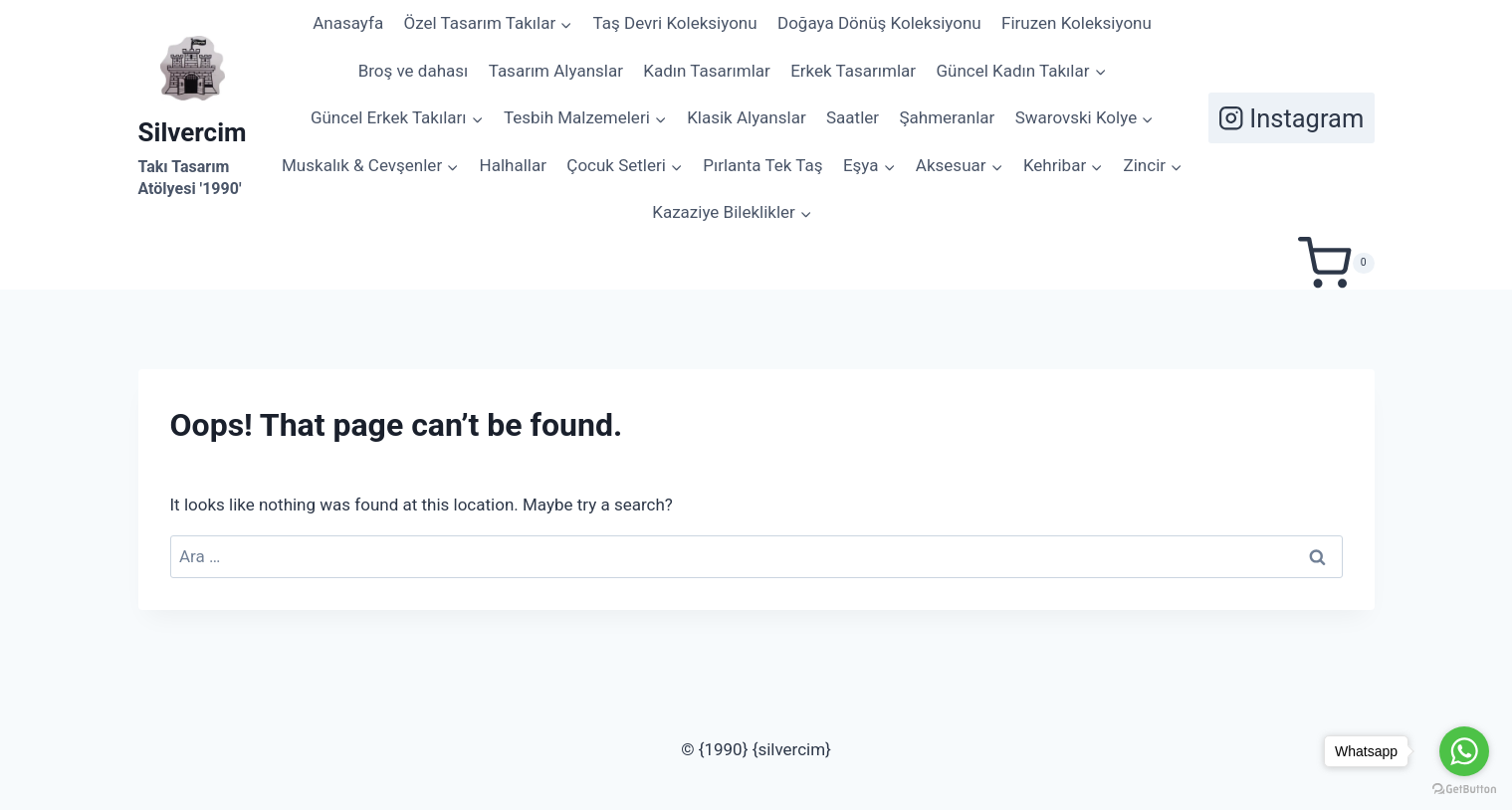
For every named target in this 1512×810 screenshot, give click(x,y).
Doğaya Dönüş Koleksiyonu (879, 23)
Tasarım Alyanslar (556, 71)
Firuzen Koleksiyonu (1076, 23)
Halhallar (513, 165)
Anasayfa (348, 23)
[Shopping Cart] (1336, 263)
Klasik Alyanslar (746, 117)
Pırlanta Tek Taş (762, 165)
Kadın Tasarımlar (706, 71)
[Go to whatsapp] (1464, 751)
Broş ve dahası (413, 71)
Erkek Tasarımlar (853, 71)
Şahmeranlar (946, 117)
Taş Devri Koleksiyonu (675, 23)
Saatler (852, 117)
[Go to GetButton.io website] (1464, 789)
